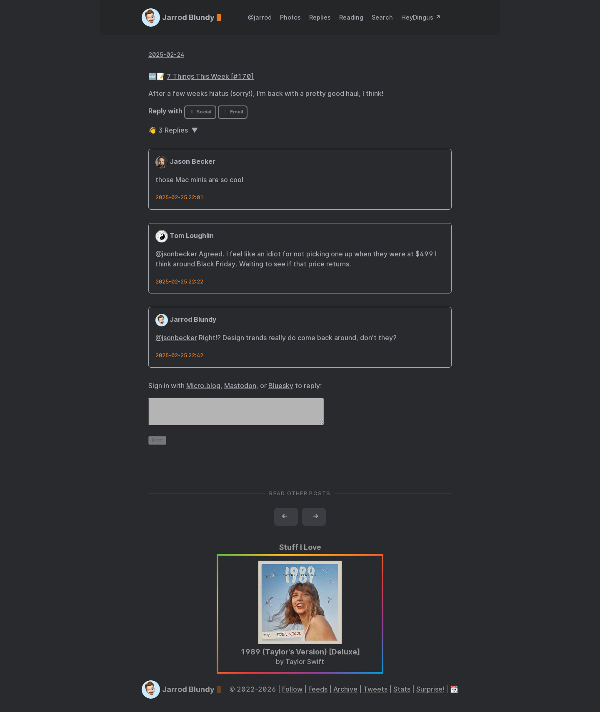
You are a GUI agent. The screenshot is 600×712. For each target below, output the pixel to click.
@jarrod (260, 17)
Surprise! (430, 694)
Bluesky (280, 386)
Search (382, 17)
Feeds (318, 694)
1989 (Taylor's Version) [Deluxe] (300, 656)
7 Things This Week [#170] (210, 76)
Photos (290, 17)
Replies (320, 17)
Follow (292, 694)
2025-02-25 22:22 (179, 281)
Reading (351, 17)
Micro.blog (203, 386)
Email (232, 112)
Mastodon (240, 386)
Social (200, 112)
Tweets (375, 694)
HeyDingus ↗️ (421, 17)
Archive (345, 694)
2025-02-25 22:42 (179, 355)
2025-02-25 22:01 (179, 197)
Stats (401, 694)
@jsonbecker (176, 254)
